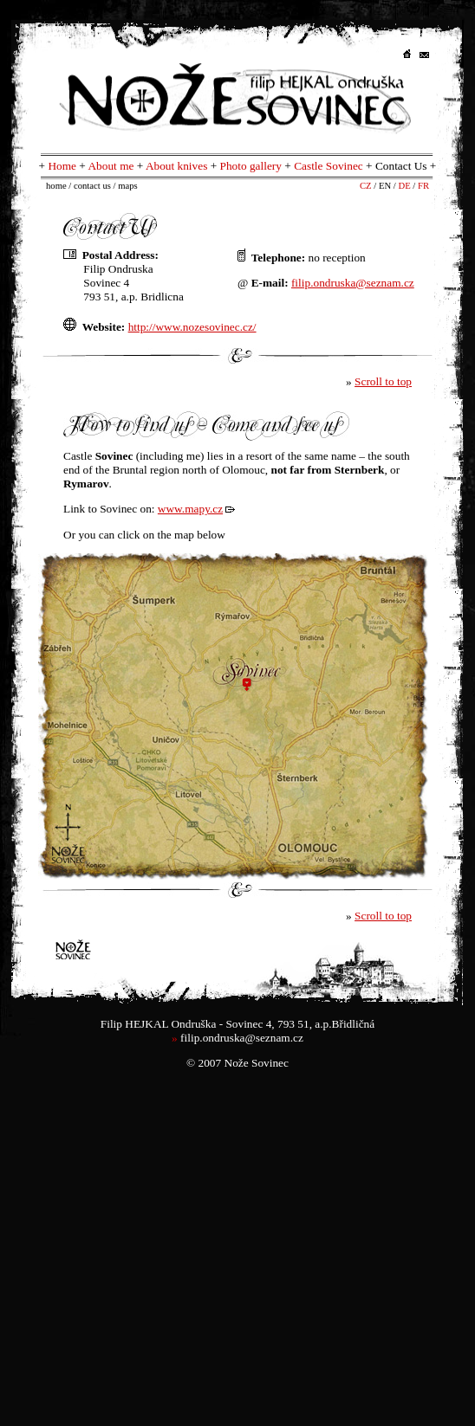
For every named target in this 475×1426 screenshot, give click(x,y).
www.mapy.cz (190, 508)
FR (423, 185)
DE (404, 185)
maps (128, 185)
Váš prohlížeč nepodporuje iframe (237, 717)
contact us (92, 185)
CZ (366, 185)
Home (62, 165)
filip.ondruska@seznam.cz (241, 1037)
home (56, 185)
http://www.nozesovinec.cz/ (192, 326)
